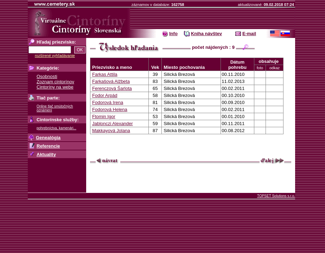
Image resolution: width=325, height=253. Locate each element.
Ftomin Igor (103, 116)
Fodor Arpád (104, 95)
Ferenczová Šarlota (112, 88)
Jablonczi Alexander (112, 123)
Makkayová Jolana (111, 130)
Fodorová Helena (109, 109)
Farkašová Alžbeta (111, 81)
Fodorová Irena (107, 102)
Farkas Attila (104, 74)
